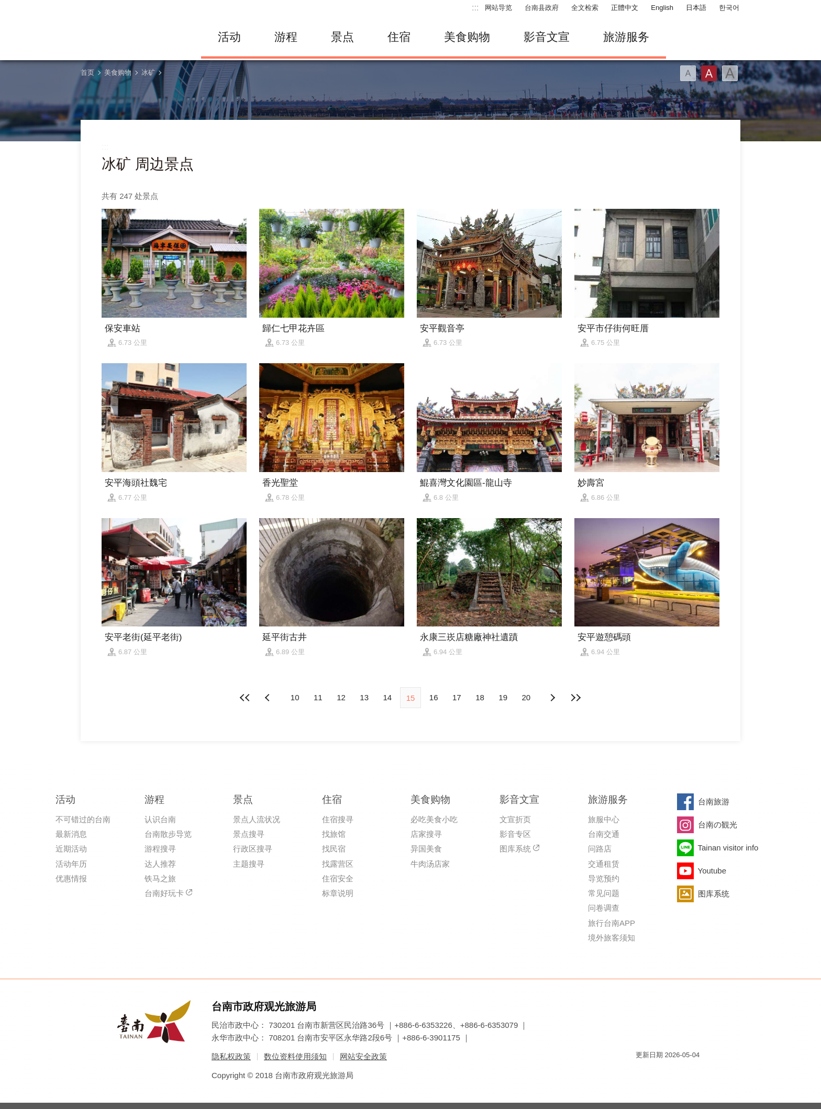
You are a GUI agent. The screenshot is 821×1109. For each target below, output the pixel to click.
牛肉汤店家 (430, 863)
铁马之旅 (160, 878)
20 (526, 697)
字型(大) (730, 73)
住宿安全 (337, 878)
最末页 (575, 697)
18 (479, 697)
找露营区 (337, 863)
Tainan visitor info (728, 847)
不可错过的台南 (83, 819)
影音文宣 (547, 36)
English (662, 8)
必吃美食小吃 (434, 819)
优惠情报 (71, 878)
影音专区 (515, 834)
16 (433, 697)
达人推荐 (160, 863)
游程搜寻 (160, 848)
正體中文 (624, 8)
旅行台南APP (611, 922)
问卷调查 (603, 907)
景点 (342, 36)
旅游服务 (626, 36)
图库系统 (515, 848)
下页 (268, 697)
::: (475, 7)
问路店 (600, 848)
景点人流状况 (256, 819)
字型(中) (709, 73)
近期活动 (71, 848)
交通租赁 (603, 863)
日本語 (696, 8)
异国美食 (426, 848)
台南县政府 (542, 8)
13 (364, 697)
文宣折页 (515, 819)
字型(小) (688, 73)
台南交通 (603, 834)
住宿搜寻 (337, 819)
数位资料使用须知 (295, 1056)
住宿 (398, 36)
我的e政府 (643, 1074)
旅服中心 (603, 819)
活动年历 (71, 863)
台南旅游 (713, 801)
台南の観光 (717, 824)
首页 (87, 72)
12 (341, 697)
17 (456, 697)
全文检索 (584, 8)
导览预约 (603, 878)
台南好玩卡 (164, 893)
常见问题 (603, 893)
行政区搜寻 (252, 848)
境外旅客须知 (611, 937)
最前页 (245, 697)
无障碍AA (681, 1074)
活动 (229, 36)
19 (502, 697)
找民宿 (334, 848)
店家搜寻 (426, 834)
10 (295, 697)
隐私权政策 (231, 1056)
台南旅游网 (133, 37)
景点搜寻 (248, 834)
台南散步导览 (168, 834)
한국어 (729, 8)
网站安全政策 (363, 1056)
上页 (552, 697)
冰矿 (148, 72)
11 (318, 697)
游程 (285, 36)
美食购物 (467, 36)
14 (387, 697)
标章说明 (337, 893)
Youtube (712, 870)
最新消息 (71, 834)
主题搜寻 (248, 863)
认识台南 (160, 819)
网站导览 (498, 8)
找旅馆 (334, 834)
